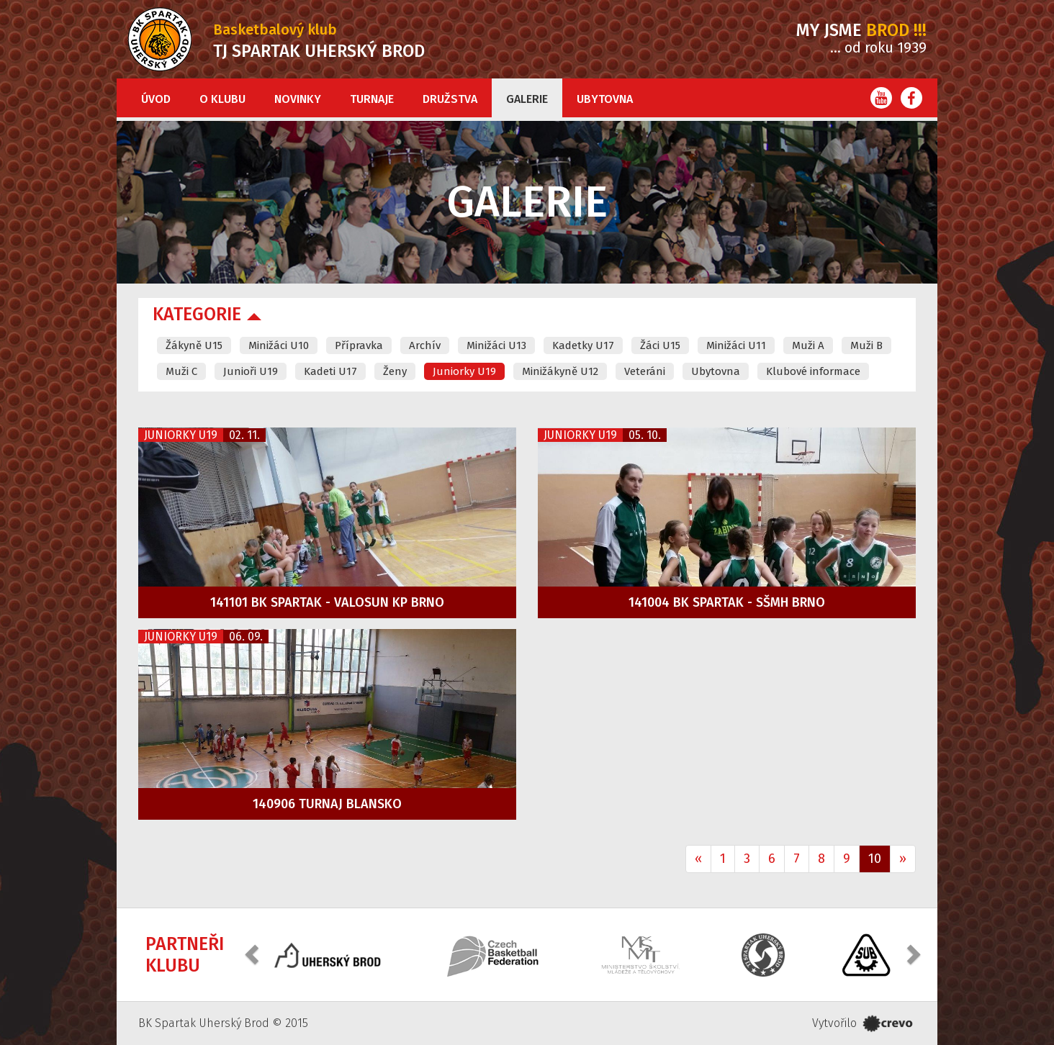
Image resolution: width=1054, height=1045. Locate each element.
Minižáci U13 (496, 345)
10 (874, 859)
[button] (253, 953)
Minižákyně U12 (560, 371)
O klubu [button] (222, 99)
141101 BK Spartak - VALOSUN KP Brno (327, 602)
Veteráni (644, 371)
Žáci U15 (660, 345)
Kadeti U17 (330, 371)
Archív (425, 345)
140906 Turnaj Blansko (327, 804)
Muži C (181, 371)
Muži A (808, 345)
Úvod (156, 99)
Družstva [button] (450, 99)
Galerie (527, 99)
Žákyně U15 (194, 345)
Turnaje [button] (372, 99)
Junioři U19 (250, 371)
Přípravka (359, 345)
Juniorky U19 (464, 371)
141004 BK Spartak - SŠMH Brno (727, 602)
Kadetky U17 (583, 345)
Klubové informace (813, 371)
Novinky (297, 99)
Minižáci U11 (736, 345)
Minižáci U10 (278, 345)
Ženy (395, 371)
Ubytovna (605, 99)
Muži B (866, 345)
